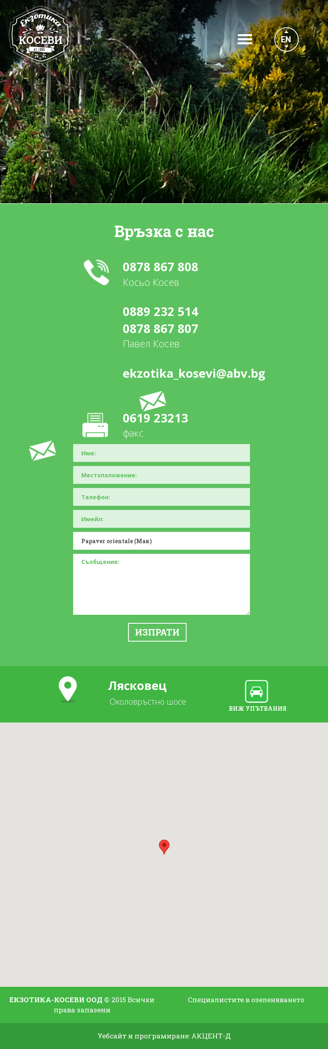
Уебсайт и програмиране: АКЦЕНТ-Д (164, 1035)
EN (286, 39)
